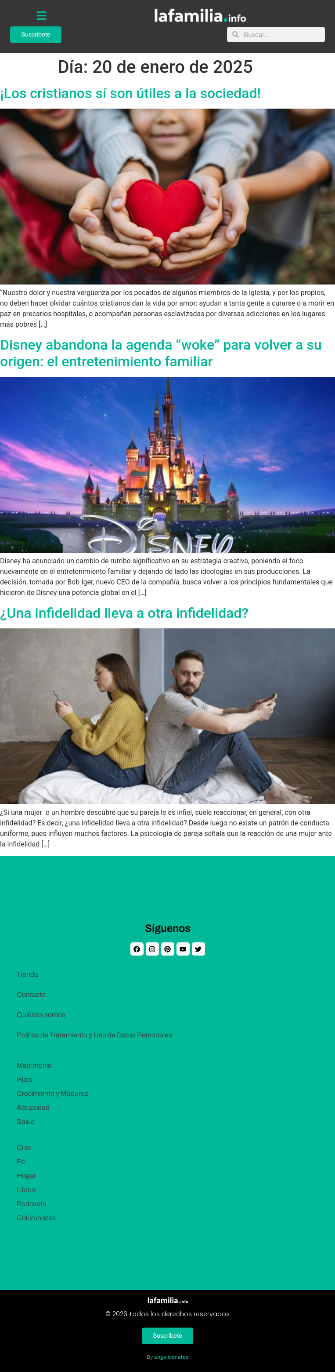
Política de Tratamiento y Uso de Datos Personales (94, 1035)
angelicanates (171, 1357)
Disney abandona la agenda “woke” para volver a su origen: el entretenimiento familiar (161, 353)
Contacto (31, 994)
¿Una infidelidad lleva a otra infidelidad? (124, 613)
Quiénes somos (41, 1014)
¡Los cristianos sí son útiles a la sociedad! (130, 93)
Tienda (27, 974)
